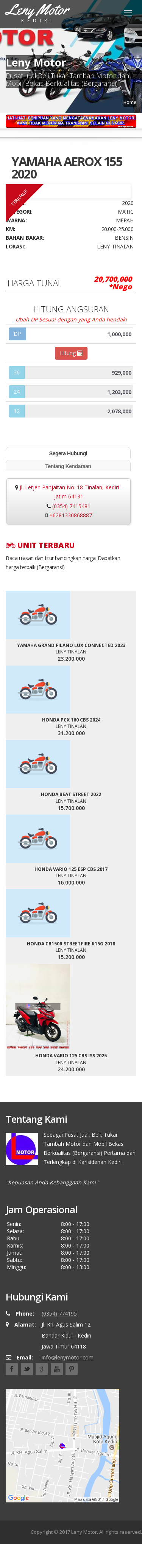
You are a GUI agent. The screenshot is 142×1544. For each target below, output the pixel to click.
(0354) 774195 (59, 1313)
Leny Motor (84, 1531)
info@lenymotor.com (68, 1357)
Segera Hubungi (68, 453)
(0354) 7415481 (71, 506)
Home (129, 102)
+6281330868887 (70, 515)
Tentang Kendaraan (68, 466)
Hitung (71, 353)
